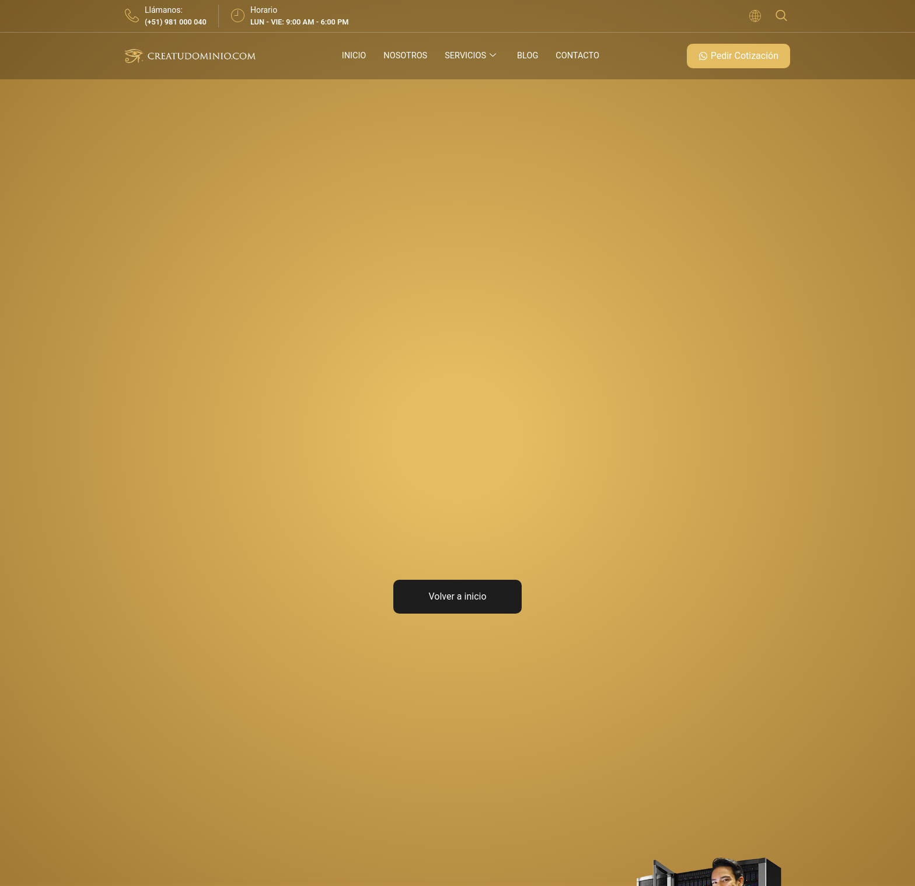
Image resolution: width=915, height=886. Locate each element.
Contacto (579, 56)
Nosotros (404, 56)
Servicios (470, 56)
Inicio (351, 56)
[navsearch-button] (781, 16)
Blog (529, 56)
